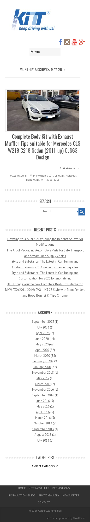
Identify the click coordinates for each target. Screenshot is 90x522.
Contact (44, 502)
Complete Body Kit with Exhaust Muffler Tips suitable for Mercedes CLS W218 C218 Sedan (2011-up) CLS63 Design (42, 146)
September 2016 (43, 395)
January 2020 (42, 367)
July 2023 (43, 327)
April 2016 (43, 412)
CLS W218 (59, 175)
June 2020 (42, 339)
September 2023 (43, 322)
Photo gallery (40, 175)
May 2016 (42, 406)
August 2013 (43, 435)
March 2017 (43, 384)
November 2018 (43, 373)
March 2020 (42, 356)
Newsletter (70, 495)
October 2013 (43, 423)
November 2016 (43, 389)
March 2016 (43, 418)
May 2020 (42, 344)
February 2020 (42, 361)
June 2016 (43, 401)
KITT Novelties (39, 488)
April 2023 (43, 333)
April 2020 (42, 350)
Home (22, 488)
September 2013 (43, 429)
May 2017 (42, 378)
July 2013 (43, 440)
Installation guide (21, 495)
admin (24, 175)
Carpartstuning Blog (50, 510)
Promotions (61, 488)
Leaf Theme (51, 518)
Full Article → (69, 168)
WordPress (79, 518)
